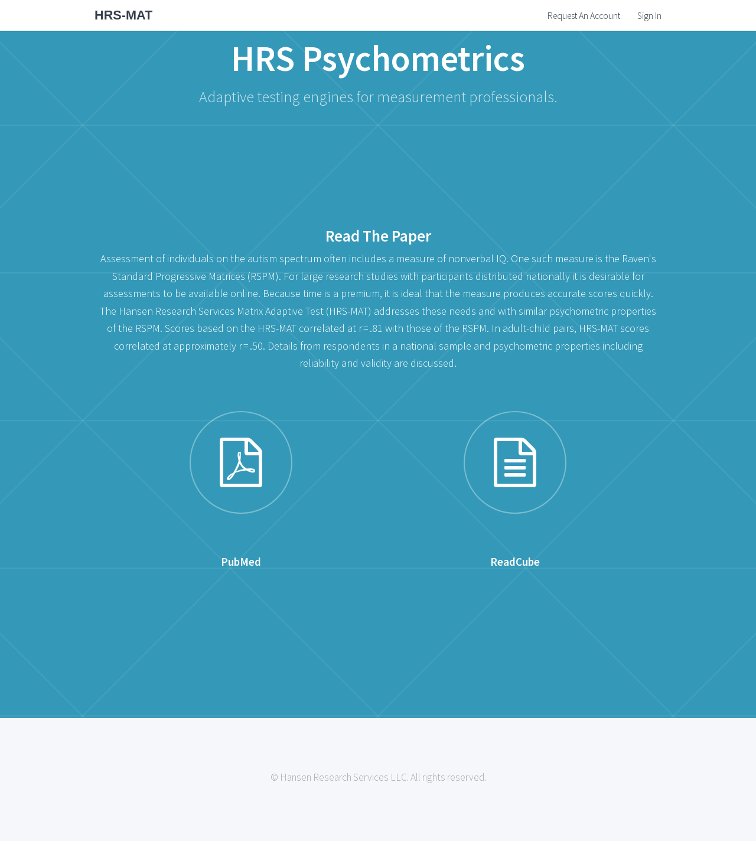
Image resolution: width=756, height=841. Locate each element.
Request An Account (584, 15)
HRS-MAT (123, 15)
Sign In (649, 15)
